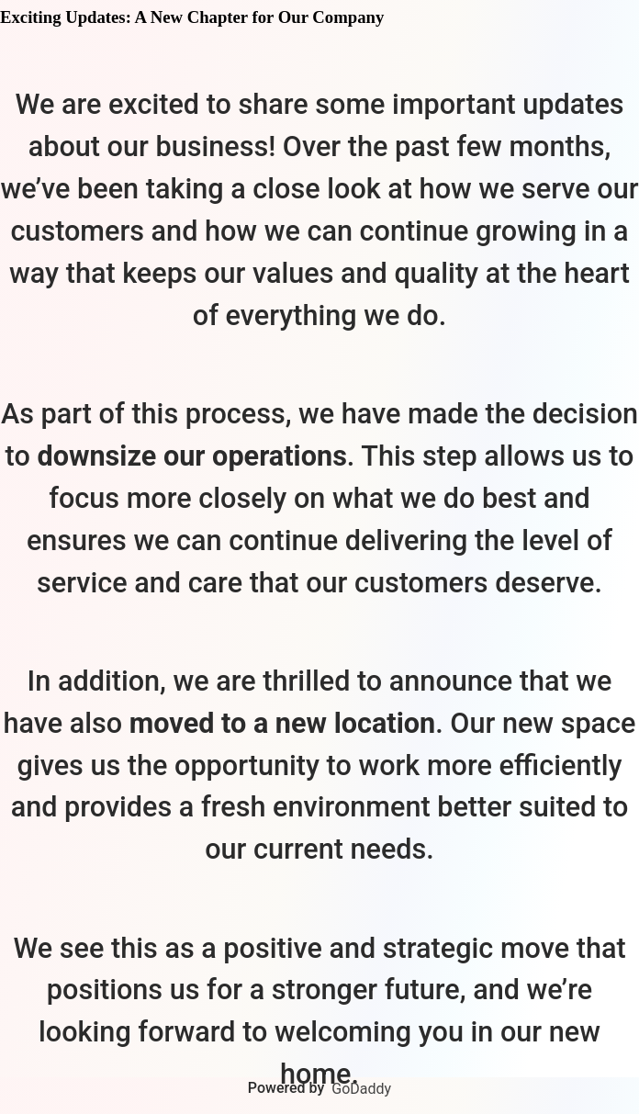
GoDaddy (361, 1088)
